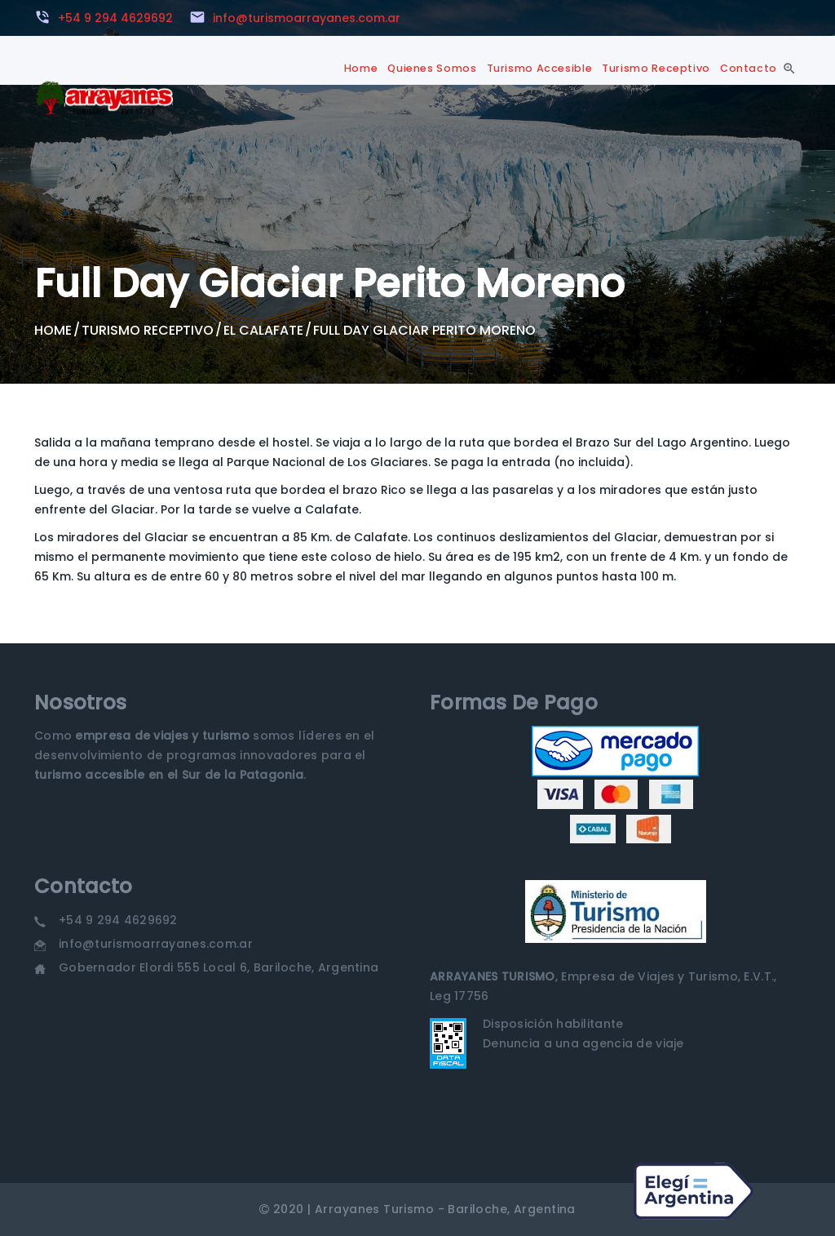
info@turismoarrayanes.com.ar (156, 944)
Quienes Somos (431, 68)
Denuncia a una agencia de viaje (583, 1043)
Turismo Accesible (540, 68)
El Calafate (263, 330)
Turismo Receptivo (656, 68)
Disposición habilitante (553, 1024)
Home (361, 68)
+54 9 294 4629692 (118, 920)
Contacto (748, 68)
